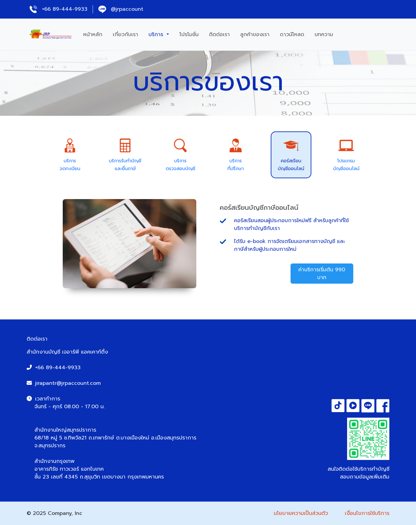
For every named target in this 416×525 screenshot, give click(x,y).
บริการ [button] (157, 34)
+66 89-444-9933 (58, 9)
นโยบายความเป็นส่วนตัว (301, 513)
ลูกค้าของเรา (254, 34)
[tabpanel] (208, 243)
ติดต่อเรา (219, 34)
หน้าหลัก (92, 34)
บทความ (324, 34)
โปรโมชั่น (189, 34)
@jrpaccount (120, 9)
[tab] (70, 154)
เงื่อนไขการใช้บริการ (367, 513)
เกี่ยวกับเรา (125, 34)
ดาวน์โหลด (292, 34)
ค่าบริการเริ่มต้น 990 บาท (321, 273)
